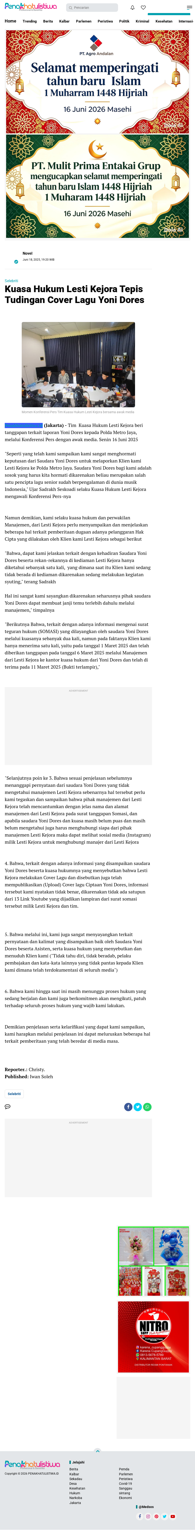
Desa (73, 1485)
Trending (31, 20)
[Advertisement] (78, 727)
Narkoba (75, 1499)
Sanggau (125, 1489)
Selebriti (11, 281)
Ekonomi (125, 1499)
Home (10, 20)
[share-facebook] (125, 1107)
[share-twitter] (136, 1107)
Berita (52, 20)
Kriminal (160, 20)
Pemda (124, 1470)
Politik (139, 20)
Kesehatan (77, 1489)
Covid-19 (125, 1485)
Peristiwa (117, 20)
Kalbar (70, 20)
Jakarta (75, 1504)
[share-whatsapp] (147, 1107)
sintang (124, 1494)
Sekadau (75, 1480)
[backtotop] (97, 1453)
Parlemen (92, 20)
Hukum (74, 1494)
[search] (92, 7)
